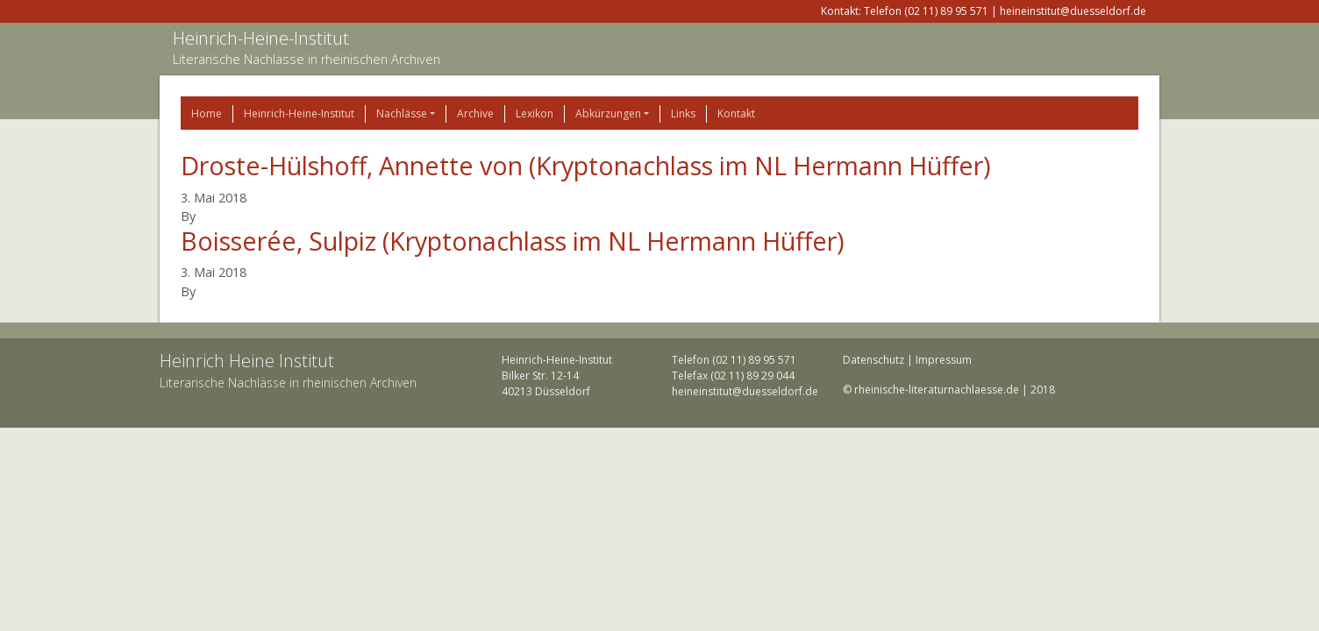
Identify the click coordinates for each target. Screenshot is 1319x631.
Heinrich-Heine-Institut (261, 38)
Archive (475, 113)
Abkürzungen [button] (608, 113)
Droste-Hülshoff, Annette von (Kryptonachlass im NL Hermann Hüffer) (586, 165)
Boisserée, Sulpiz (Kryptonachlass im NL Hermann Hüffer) (513, 240)
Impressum (944, 359)
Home (206, 113)
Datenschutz (873, 359)
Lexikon (534, 113)
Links (683, 113)
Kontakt (736, 113)
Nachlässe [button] (401, 113)
